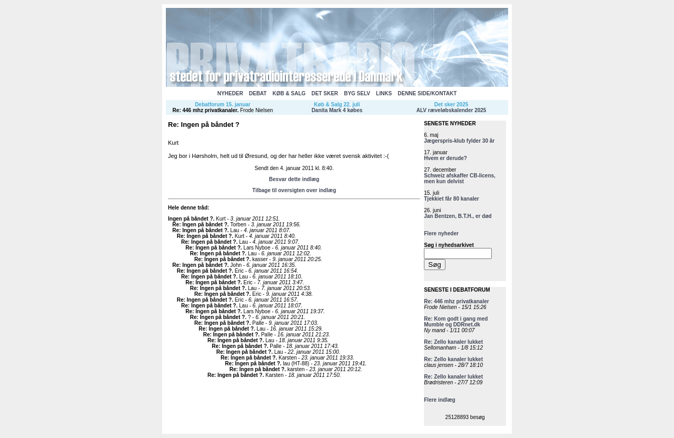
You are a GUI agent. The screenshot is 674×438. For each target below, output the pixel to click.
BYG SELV (357, 93)
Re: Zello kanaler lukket (453, 342)
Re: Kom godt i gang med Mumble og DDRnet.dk (456, 321)
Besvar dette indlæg (294, 179)
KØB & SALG (289, 93)
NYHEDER (230, 93)
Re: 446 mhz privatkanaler (205, 110)
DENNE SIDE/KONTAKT (427, 93)
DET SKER (324, 93)
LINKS (384, 93)
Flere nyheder (441, 233)
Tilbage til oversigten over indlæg (294, 190)
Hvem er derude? (445, 158)
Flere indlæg (439, 400)
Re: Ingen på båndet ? (199, 224)
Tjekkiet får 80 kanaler (451, 199)
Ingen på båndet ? (190, 219)
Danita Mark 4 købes (337, 110)
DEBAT (258, 93)
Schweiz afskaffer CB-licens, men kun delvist (459, 178)
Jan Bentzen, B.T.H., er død (457, 216)
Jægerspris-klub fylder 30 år (459, 141)
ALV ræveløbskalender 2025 (452, 110)
